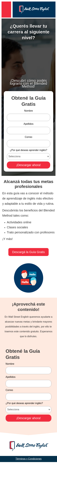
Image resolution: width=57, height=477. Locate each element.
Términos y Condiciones (29, 473)
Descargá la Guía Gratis (28, 267)
